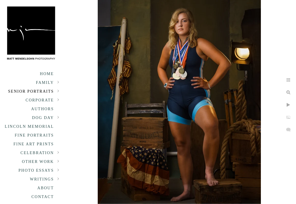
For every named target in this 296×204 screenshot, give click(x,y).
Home (47, 74)
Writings (42, 179)
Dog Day (43, 118)
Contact (42, 197)
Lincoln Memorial (29, 126)
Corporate (39, 100)
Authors (42, 109)
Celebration (37, 153)
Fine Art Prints (34, 144)
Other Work (38, 162)
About (45, 188)
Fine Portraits (34, 135)
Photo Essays (36, 170)
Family (45, 82)
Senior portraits (31, 91)
